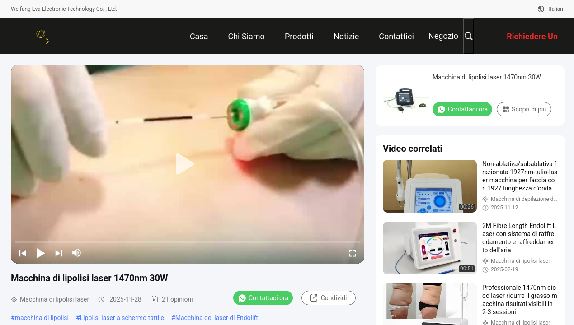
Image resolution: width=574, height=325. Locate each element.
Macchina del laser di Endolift (216, 317)
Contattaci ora (263, 298)
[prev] (23, 253)
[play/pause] (41, 253)
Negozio (443, 36)
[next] (59, 253)
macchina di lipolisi (42, 317)
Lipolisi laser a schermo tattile (122, 317)
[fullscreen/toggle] (352, 253)
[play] (187, 164)
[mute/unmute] (77, 253)
